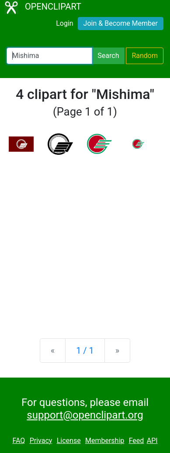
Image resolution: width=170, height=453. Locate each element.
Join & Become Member (120, 23)
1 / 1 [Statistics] (85, 350)
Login (64, 23)
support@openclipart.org (85, 415)
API (152, 440)
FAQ (18, 440)
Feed (136, 440)
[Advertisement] (85, 239)
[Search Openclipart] (49, 56)
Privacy (41, 440)
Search (108, 55)
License (69, 440)
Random (145, 55)
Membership (104, 440)
